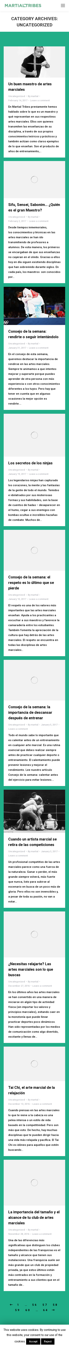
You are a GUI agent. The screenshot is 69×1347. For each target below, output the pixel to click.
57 (45, 1304)
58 (55, 1304)
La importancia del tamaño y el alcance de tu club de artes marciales (34, 1217)
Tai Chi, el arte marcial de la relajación (31, 1090)
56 (34, 1304)
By (33, 96)
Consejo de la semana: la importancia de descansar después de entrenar (30, 712)
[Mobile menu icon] (63, 5)
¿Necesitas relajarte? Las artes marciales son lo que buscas (30, 969)
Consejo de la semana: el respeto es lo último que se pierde (31, 582)
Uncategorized (16, 96)
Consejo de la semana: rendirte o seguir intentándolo (33, 334)
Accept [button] (33, 1341)
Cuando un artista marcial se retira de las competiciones (32, 842)
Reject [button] (48, 1341)
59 (17, 1310)
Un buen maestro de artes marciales (30, 87)
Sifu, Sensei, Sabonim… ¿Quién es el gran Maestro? (34, 207)
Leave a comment (40, 100)
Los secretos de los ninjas (30, 463)
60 (28, 1310)
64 (45, 1310)
